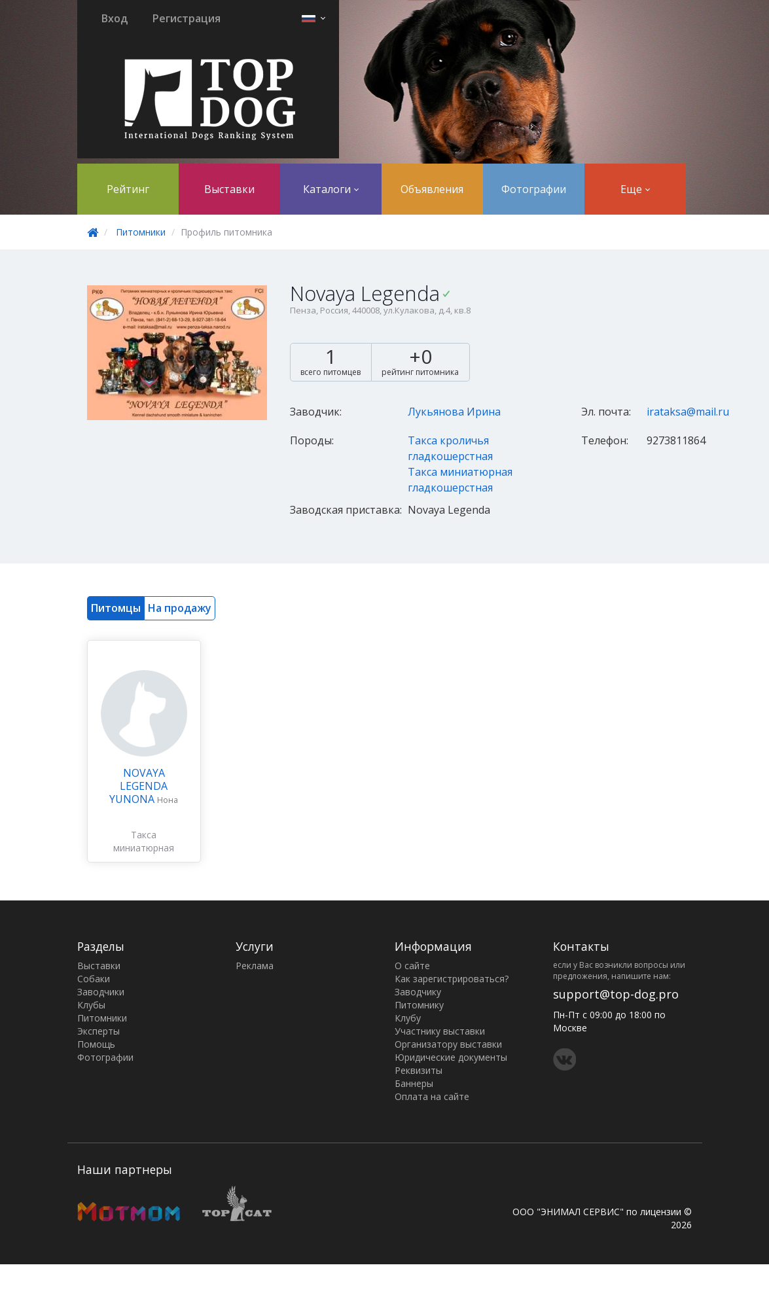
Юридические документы (451, 1057)
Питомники (141, 232)
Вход (114, 18)
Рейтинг (128, 189)
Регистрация (186, 18)
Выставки (229, 189)
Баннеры (414, 1083)
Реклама (255, 965)
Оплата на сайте (432, 1096)
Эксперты (98, 1031)
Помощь (96, 1044)
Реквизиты (418, 1070)
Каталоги (331, 189)
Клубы (91, 1005)
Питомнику (419, 1005)
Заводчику (418, 992)
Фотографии (533, 189)
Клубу (408, 1018)
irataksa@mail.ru (688, 411)
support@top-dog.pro (616, 994)
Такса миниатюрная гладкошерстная (144, 847)
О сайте (412, 965)
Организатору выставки (448, 1044)
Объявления (432, 189)
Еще (635, 189)
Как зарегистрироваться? (452, 978)
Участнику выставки (440, 1031)
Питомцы (116, 608)
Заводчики (100, 992)
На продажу (179, 608)
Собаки (93, 978)
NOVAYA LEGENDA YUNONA (138, 786)
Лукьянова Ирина (454, 411)
